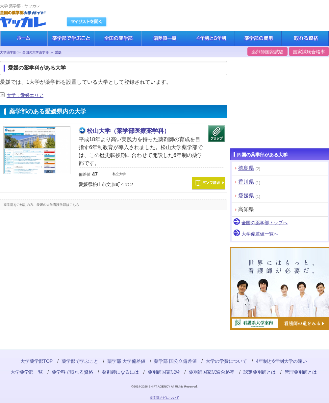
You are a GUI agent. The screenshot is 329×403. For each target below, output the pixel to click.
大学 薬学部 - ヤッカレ (20, 6)
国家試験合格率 (309, 51)
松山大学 (128, 131)
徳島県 (246, 168)
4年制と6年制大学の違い (281, 361)
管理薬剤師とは (301, 372)
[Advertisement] (49, 264)
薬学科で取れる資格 (72, 372)
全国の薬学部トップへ (264, 222)
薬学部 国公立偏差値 (175, 361)
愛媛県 (246, 196)
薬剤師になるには (120, 372)
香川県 (246, 182)
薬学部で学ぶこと (80, 361)
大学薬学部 (8, 52)
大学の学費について (226, 361)
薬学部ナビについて (164, 397)
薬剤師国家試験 (267, 51)
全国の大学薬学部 (35, 52)
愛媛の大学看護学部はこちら (58, 204)
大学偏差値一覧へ (259, 233)
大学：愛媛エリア (25, 95)
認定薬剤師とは (259, 372)
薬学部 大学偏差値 (126, 361)
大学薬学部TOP (36, 361)
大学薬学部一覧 (27, 372)
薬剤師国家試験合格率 (212, 372)
